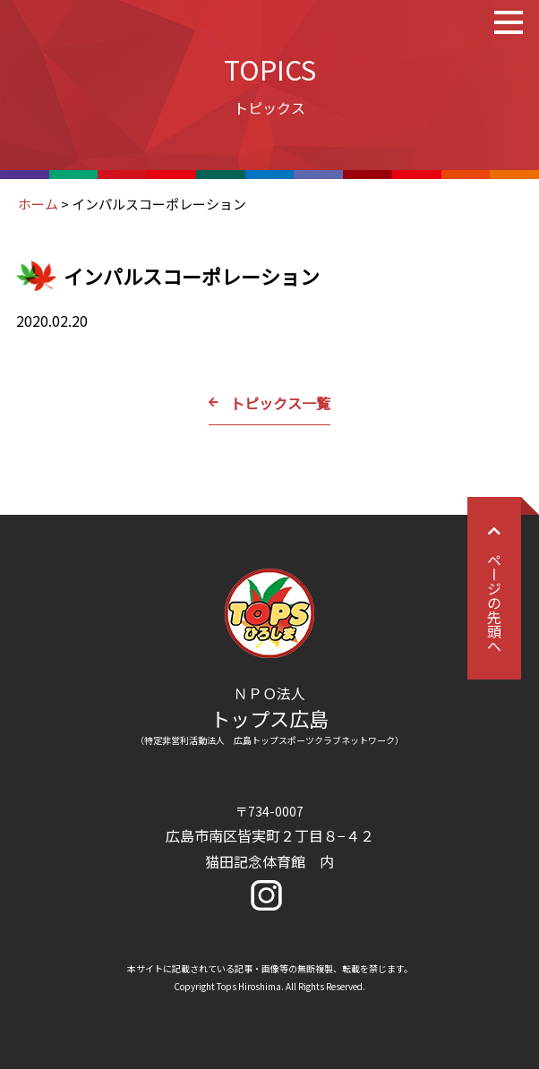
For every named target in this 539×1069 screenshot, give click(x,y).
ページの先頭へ (494, 588)
